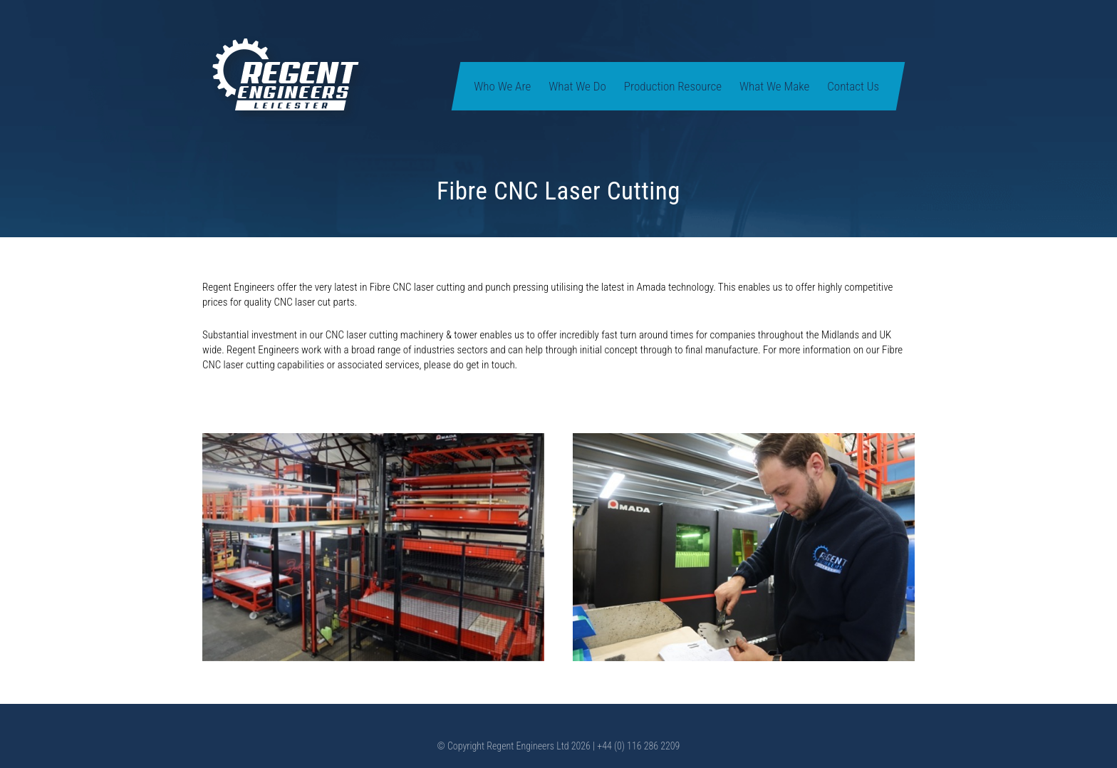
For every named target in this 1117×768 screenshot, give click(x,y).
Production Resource (673, 86)
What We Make (774, 86)
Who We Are (502, 86)
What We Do (577, 86)
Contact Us (853, 86)
